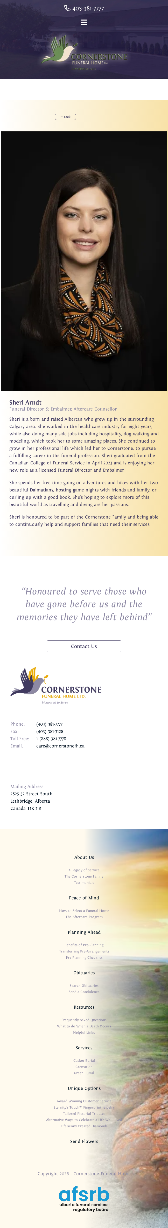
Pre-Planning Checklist (84, 958)
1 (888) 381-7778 (51, 738)
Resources (84, 1007)
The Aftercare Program (84, 917)
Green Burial (84, 1073)
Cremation (84, 1067)
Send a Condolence (84, 992)
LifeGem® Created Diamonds (84, 1126)
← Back (65, 117)
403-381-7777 (84, 8)
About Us (84, 857)
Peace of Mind (84, 897)
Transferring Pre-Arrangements (84, 951)
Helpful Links (84, 1032)
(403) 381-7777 (49, 724)
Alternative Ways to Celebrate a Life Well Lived (84, 1120)
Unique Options (84, 1088)
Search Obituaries (84, 986)
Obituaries (84, 972)
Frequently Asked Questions (84, 1020)
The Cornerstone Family (84, 876)
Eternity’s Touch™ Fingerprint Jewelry (84, 1107)
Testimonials (84, 883)
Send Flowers (84, 1141)
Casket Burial (84, 1061)
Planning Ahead (84, 932)
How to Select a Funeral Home (84, 911)
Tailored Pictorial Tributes (84, 1114)
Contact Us (84, 646)
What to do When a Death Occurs (84, 1026)
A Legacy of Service (84, 870)
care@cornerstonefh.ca (60, 746)
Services (84, 1047)
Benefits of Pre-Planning (84, 945)
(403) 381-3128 (49, 731)
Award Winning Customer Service (84, 1101)
